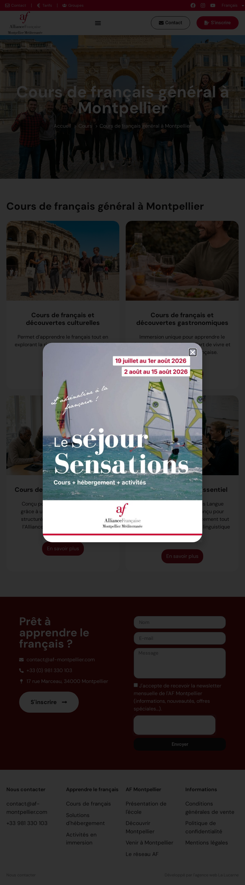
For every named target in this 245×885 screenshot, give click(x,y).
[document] (122, 442)
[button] (192, 352)
